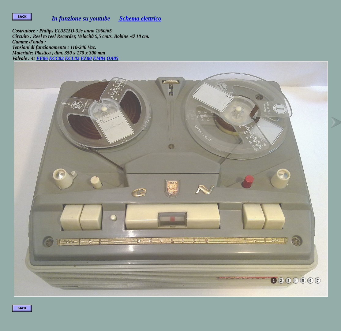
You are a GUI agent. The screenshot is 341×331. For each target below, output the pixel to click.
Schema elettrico (139, 18)
